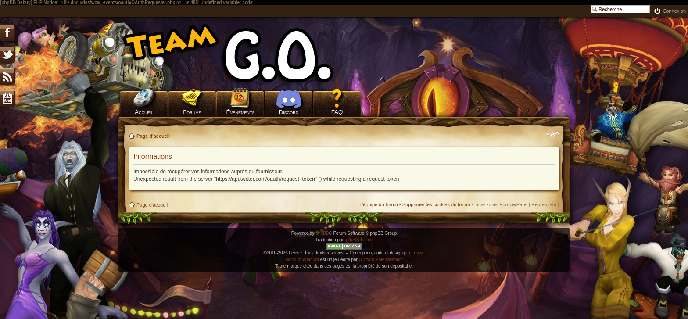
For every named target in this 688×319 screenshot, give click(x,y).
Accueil (144, 112)
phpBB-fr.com (359, 239)
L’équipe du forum (378, 204)
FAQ (337, 112)
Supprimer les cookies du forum (436, 204)
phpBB (322, 233)
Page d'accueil (153, 136)
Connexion (674, 11)
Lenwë (418, 253)
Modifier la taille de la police (552, 134)
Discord (289, 112)
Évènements (240, 112)
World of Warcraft (302, 259)
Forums (192, 112)
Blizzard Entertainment (381, 259)
